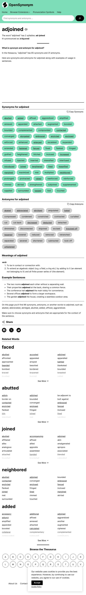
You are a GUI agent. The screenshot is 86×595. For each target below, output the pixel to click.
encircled (55, 136)
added (20, 118)
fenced (36, 148)
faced (8, 347)
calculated (34, 528)
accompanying (36, 436)
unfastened (9, 247)
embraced (40, 136)
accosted (34, 354)
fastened (23, 148)
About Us (12, 583)
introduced (9, 166)
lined (50, 166)
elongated (24, 136)
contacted (61, 130)
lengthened (37, 166)
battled (60, 362)
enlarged (38, 142)
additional (34, 514)
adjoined (61, 354)
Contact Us (25, 583)
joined (23, 166)
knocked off (71, 228)
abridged (38, 210)
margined (8, 172)
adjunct (5, 517)
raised (38, 178)
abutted (8, 118)
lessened (8, 234)
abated (7, 210)
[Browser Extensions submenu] (20, 12)
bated (67, 210)
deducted (47, 222)
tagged (38, 190)
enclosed (69, 136)
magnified (63, 166)
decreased (32, 222)
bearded (6, 365)
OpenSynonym (21, 5)
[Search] (79, 18)
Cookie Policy (36, 588)
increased (64, 154)
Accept (37, 584)
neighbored (65, 172)
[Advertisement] (43, 82)
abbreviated (22, 210)
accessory (6, 514)
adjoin (5, 395)
